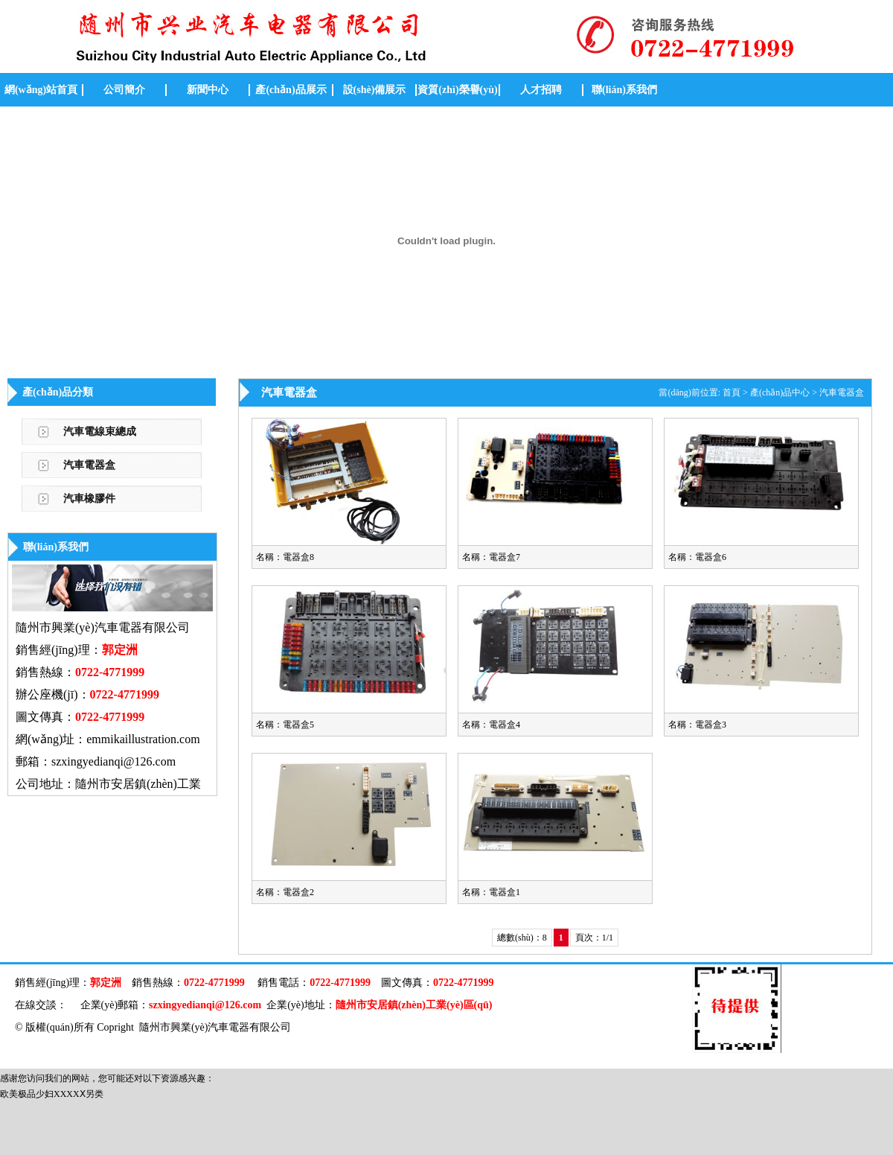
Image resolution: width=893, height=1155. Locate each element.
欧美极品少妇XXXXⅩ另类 (51, 1094)
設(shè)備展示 (374, 89)
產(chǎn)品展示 (290, 89)
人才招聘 (541, 89)
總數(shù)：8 (522, 937)
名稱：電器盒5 (285, 724)
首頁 (731, 392)
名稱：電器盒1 (491, 892)
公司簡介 (124, 89)
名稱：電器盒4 (491, 724)
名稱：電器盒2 (285, 892)
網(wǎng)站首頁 (40, 89)
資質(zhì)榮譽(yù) (457, 89)
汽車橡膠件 (89, 498)
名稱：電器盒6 (697, 557)
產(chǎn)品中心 (780, 392)
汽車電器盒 (89, 465)
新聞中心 (207, 89)
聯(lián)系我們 (624, 89)
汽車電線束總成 (99, 431)
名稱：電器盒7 (491, 557)
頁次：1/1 (594, 937)
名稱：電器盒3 (697, 724)
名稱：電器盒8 (285, 557)
